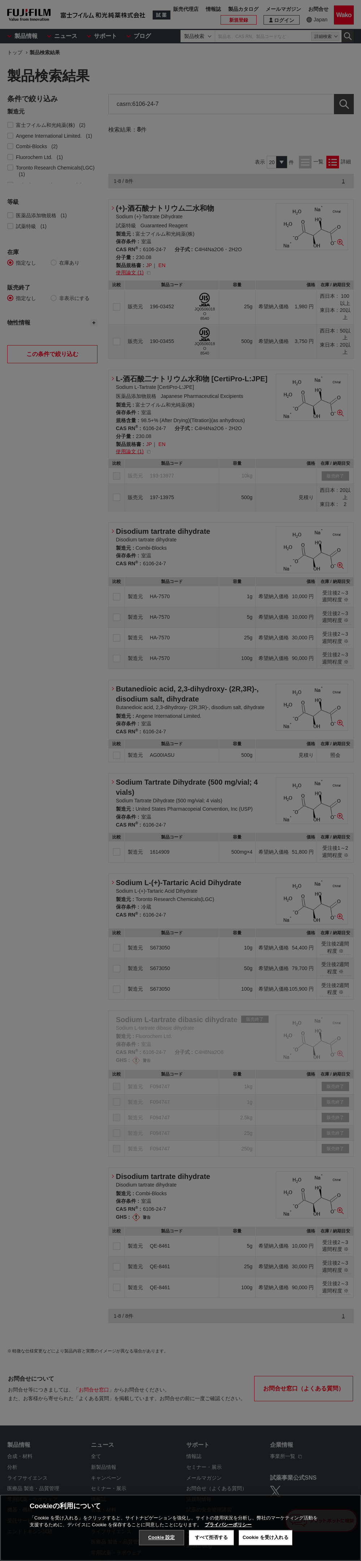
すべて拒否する (211, 1537)
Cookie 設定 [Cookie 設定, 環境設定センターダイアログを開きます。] (161, 1537)
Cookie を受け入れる (265, 1537)
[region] (180, 1527)
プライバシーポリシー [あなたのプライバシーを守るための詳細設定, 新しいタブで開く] (228, 1524)
